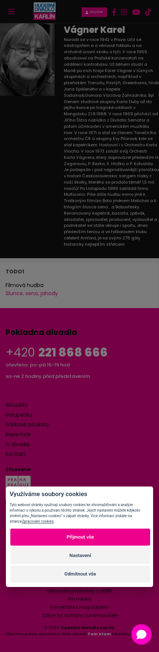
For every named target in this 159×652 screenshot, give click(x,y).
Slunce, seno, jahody (32, 293)
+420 (57, 352)
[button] (141, 634)
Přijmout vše (80, 537)
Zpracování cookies (37, 521)
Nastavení (80, 555)
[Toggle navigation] (11, 11)
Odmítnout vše (80, 574)
